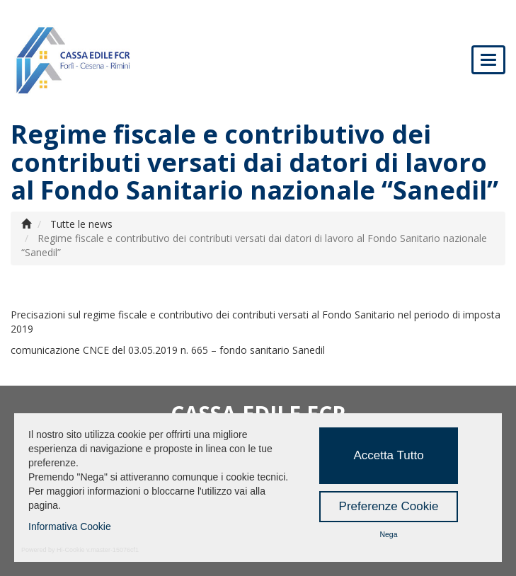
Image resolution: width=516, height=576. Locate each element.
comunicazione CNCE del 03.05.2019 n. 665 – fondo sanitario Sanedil (168, 350)
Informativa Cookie (69, 526)
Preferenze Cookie (389, 506)
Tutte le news (81, 224)
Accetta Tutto (388, 455)
